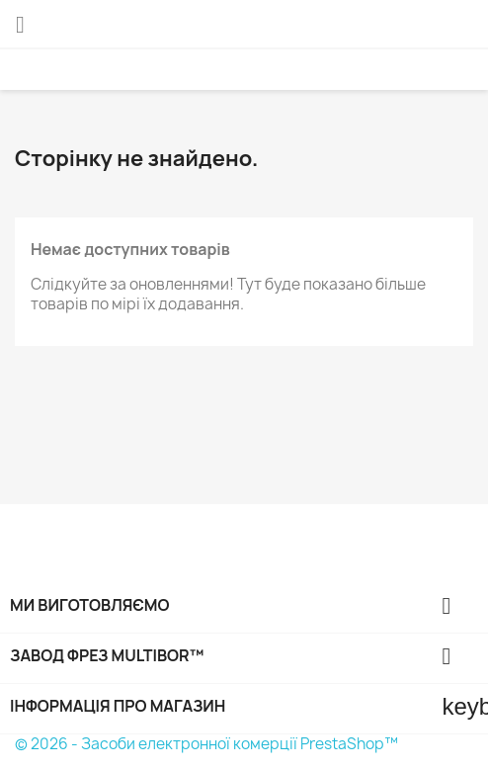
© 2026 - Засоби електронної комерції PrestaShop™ (206, 743)
